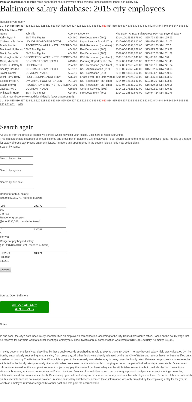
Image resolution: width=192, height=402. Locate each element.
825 (63, 25)
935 (20, 29)
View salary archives (24, 307)
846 (171, 25)
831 (94, 25)
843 (155, 25)
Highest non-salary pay (124, 1)
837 (125, 25)
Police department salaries (51, 1)
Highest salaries (102, 1)
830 (89, 25)
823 (53, 25)
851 (7, 29)
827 (74, 25)
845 (166, 25)
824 (58, 25)
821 (43, 25)
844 (160, 25)
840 (140, 25)
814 (7, 25)
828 (79, 25)
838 (130, 25)
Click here (94, 134)
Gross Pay (151, 33)
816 (17, 25)
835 (114, 25)
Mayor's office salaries (80, 1)
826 (68, 25)
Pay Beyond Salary (169, 33)
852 (12, 29)
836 (120, 25)
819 (33, 25)
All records (29, 1)
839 (135, 25)
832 (99, 25)
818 (28, 25)
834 (109, 25)
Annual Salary (137, 33)
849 (186, 25)
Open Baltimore (19, 295)
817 (22, 25)
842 (150, 25)
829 (84, 25)
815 (12, 25)
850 (2, 29)
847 (176, 25)
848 (181, 25)
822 (48, 25)
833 (104, 25)
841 (145, 25)
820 (38, 25)
